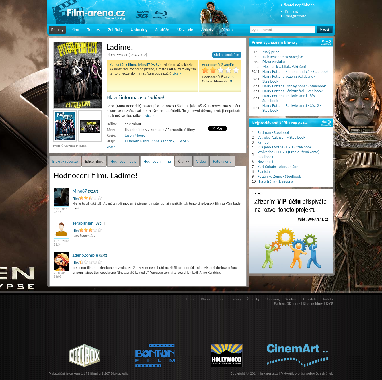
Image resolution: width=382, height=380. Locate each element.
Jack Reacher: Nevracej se (282, 56)
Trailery (93, 29)
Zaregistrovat (295, 16)
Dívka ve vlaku (273, 61)
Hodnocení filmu (157, 161)
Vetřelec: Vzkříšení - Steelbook (281, 137)
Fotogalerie (222, 161)
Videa (201, 161)
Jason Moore (135, 135)
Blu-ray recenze (65, 161)
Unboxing (139, 29)
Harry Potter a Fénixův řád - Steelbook (292, 91)
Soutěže (162, 29)
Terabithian (83, 223)
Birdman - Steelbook (274, 132)
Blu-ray (57, 29)
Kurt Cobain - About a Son (278, 166)
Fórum (227, 29)
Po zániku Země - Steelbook (279, 176)
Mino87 (80, 191)
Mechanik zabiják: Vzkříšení (284, 66)
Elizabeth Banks (137, 141)
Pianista (264, 171)
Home (191, 299)
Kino (75, 29)
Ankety (207, 29)
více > (177, 73)
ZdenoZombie (85, 255)
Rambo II (265, 142)
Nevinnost (266, 161)
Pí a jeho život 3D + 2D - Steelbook (285, 147)
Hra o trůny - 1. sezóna (275, 181)
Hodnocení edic (123, 161)
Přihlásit (291, 11)
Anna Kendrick (162, 141)
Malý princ (270, 52)
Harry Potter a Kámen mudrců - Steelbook (295, 71)
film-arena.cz (268, 373)
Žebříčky (115, 29)
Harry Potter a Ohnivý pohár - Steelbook (294, 86)
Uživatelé (185, 29)
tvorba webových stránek (314, 373)
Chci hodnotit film (226, 55)
